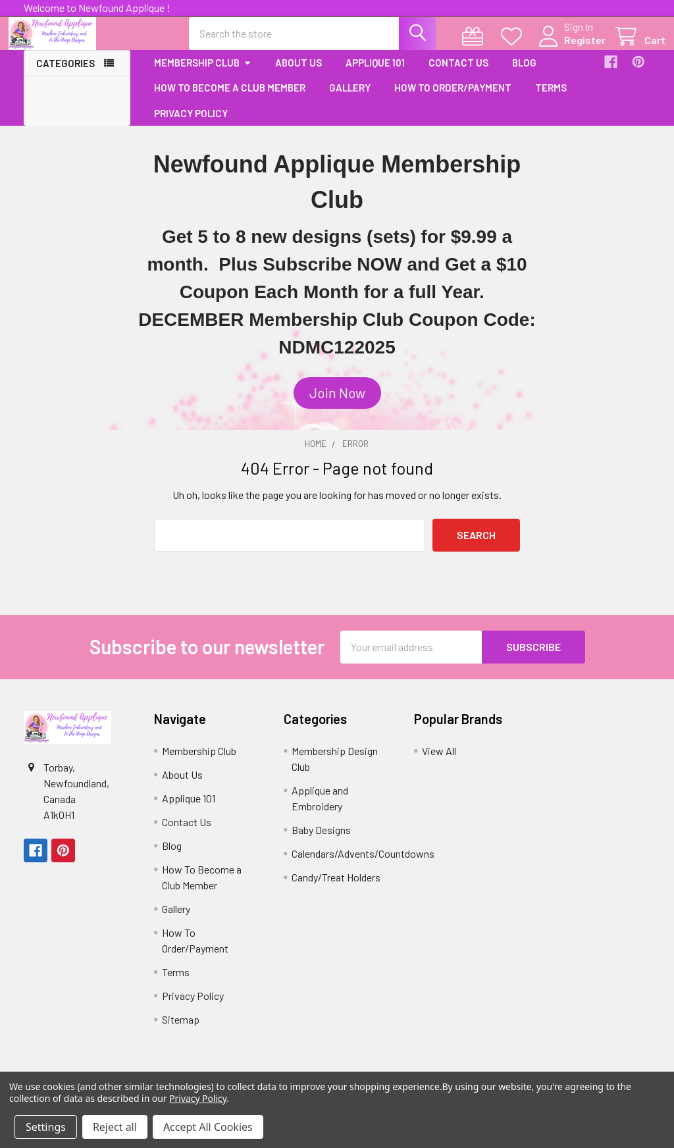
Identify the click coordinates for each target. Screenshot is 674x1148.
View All (439, 762)
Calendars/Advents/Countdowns (363, 864)
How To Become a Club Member (229, 99)
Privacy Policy (191, 124)
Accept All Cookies (208, 1127)
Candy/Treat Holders (336, 888)
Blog (524, 74)
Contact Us (458, 74)
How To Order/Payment (452, 99)
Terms (551, 99)
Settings (46, 1127)
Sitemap (180, 1030)
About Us (298, 74)
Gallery (350, 99)
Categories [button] (65, 74)
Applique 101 (375, 74)
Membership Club (202, 74)
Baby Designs (321, 841)
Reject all (115, 1127)
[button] (337, 405)
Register (569, 47)
